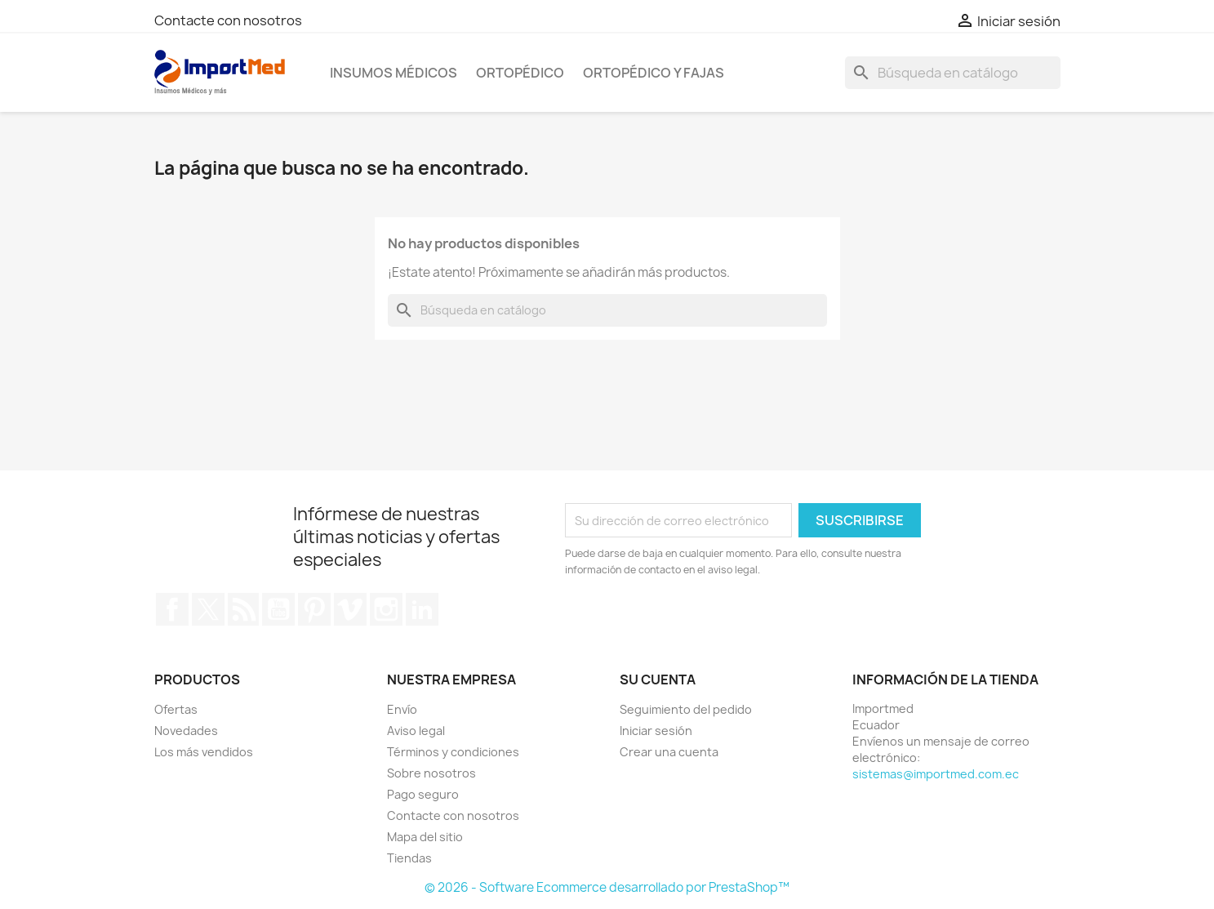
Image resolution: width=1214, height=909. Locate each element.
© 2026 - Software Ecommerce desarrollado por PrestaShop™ (607, 887)
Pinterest (314, 609)
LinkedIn (422, 609)
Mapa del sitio (425, 836)
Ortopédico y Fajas (653, 73)
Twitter (208, 609)
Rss (243, 609)
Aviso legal (416, 730)
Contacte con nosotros (228, 20)
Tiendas (409, 858)
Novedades (186, 730)
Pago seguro (423, 794)
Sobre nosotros (431, 773)
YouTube (278, 609)
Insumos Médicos (393, 73)
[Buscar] (953, 72)
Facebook (172, 609)
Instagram (386, 609)
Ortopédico (520, 73)
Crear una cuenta (669, 752)
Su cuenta (658, 679)
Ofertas (176, 709)
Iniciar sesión (656, 730)
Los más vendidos (203, 752)
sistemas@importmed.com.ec (935, 774)
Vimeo (350, 609)
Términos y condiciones (453, 752)
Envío (402, 709)
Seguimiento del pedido (686, 709)
